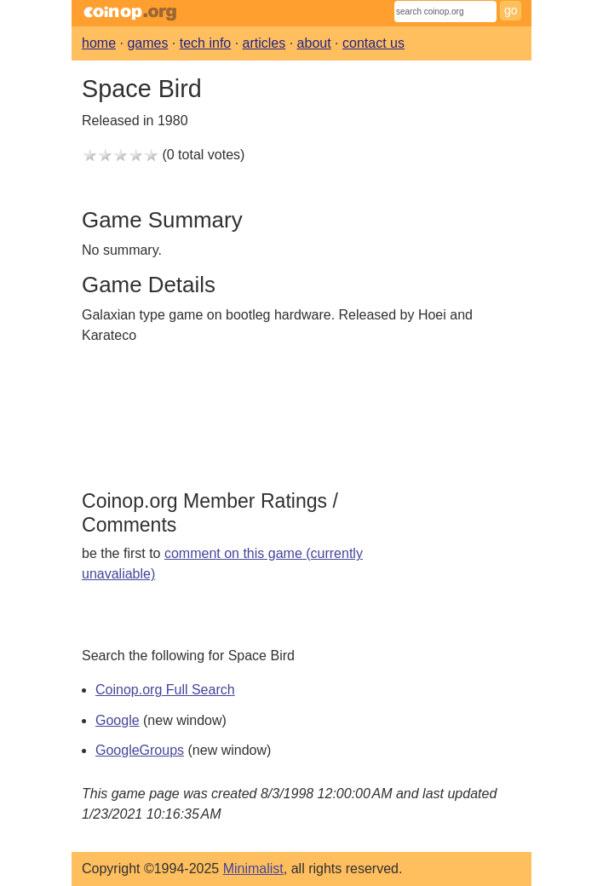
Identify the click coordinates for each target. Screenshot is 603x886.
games (147, 43)
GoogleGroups (139, 750)
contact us (373, 43)
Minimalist (253, 868)
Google (117, 720)
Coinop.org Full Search (165, 689)
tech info (205, 43)
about (314, 43)
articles (264, 43)
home (99, 43)
